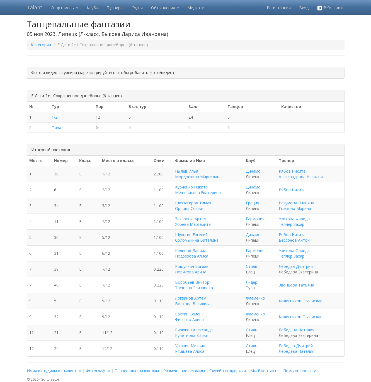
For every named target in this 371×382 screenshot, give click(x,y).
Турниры (115, 7)
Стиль (251, 266)
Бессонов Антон (294, 240)
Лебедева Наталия (296, 329)
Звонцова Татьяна (296, 285)
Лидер (251, 282)
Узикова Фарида (294, 218)
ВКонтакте (331, 8)
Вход (304, 7)
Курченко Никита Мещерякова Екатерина (198, 189)
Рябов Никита (292, 171)
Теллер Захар (291, 224)
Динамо (253, 171)
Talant (34, 7)
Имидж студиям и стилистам (54, 370)
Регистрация (279, 7)
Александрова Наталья (301, 176)
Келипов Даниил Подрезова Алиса (191, 253)
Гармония (255, 218)
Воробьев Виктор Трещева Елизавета (194, 285)
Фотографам (98, 370)
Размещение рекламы (184, 370)
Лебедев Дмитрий (296, 266)
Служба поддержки (227, 370)
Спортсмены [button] (64, 7)
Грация (252, 202)
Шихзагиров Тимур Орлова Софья (193, 205)
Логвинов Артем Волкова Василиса (192, 300)
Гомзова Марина (295, 208)
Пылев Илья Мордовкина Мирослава (198, 173)
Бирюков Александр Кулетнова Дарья (194, 332)
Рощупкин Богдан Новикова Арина (191, 269)
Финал (58, 127)
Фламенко (255, 298)
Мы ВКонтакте (264, 370)
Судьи (137, 7)
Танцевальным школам (137, 370)
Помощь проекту (299, 370)
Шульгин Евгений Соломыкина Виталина (197, 237)
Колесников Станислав (300, 300)
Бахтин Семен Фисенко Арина (189, 316)
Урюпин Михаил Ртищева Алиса (190, 348)
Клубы (93, 7)
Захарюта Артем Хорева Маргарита (193, 221)
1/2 (54, 117)
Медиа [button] (195, 7)
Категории (41, 44)
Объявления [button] (165, 7)
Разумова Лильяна (296, 202)
